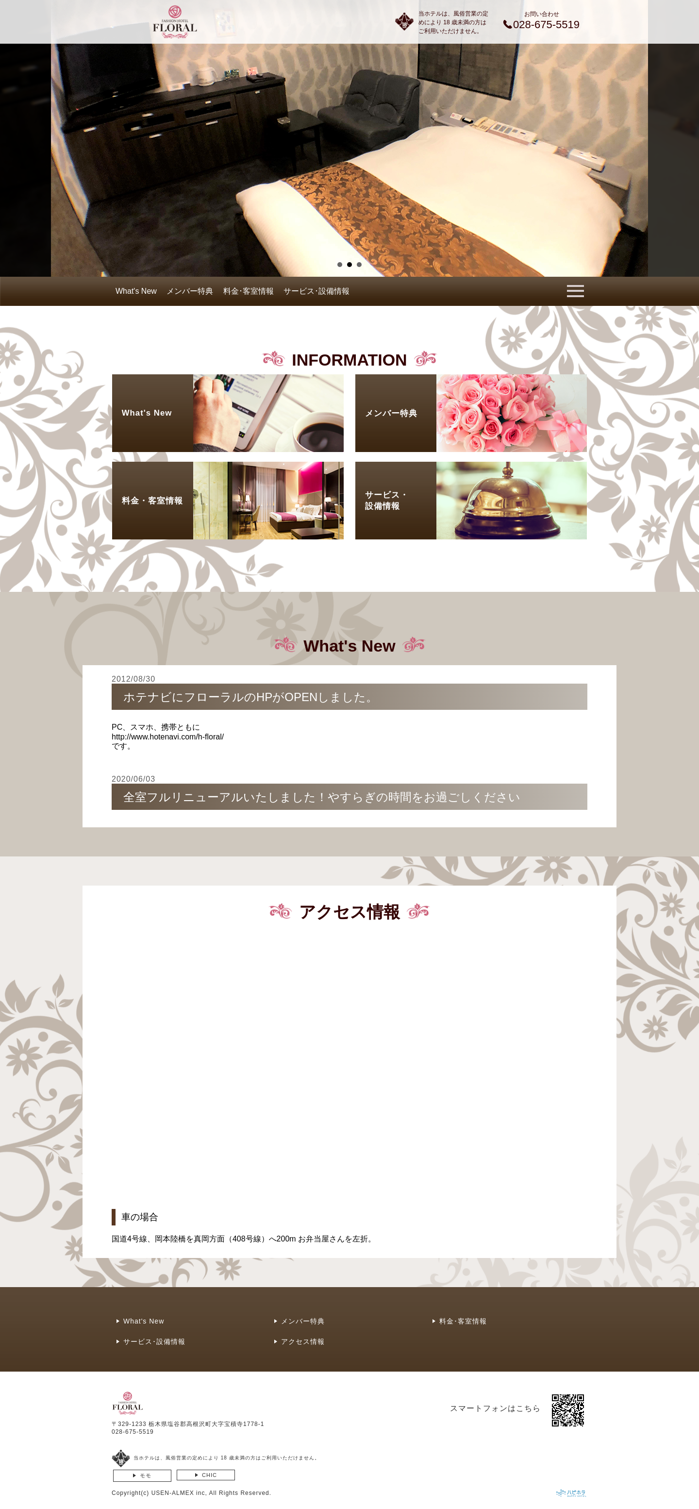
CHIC (209, 1475)
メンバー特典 (189, 291)
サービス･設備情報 (316, 291)
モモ (145, 1475)
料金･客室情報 (248, 291)
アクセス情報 (303, 1341)
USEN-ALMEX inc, (179, 1493)
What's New (136, 291)
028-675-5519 (133, 1431)
